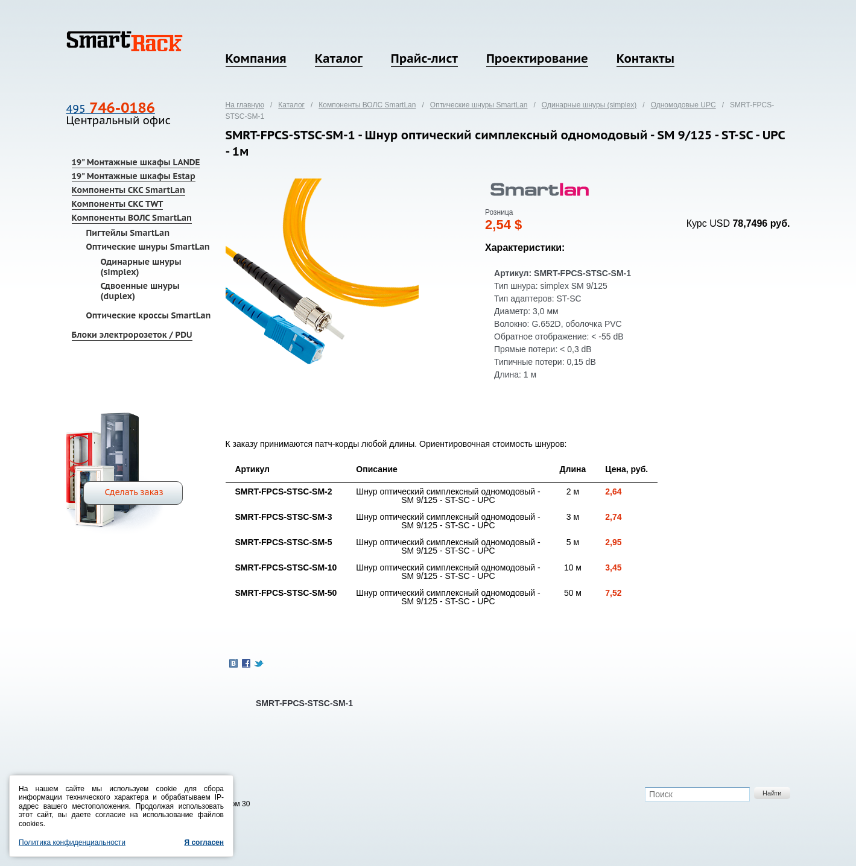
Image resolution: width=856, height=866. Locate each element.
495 (110, 109)
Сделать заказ (134, 492)
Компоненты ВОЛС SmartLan (132, 217)
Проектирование (537, 58)
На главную (245, 105)
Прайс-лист (424, 58)
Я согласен (204, 842)
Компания (256, 58)
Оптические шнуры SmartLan (148, 246)
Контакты (645, 58)
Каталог (339, 58)
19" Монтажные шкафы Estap (133, 176)
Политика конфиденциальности (72, 842)
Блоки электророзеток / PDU (132, 334)
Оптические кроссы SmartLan (148, 315)
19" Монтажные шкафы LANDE (136, 162)
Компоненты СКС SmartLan (128, 190)
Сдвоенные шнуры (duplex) (140, 291)
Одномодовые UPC (683, 105)
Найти (771, 793)
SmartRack (124, 41)
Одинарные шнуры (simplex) (141, 266)
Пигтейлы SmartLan (128, 232)
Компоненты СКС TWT (117, 203)
